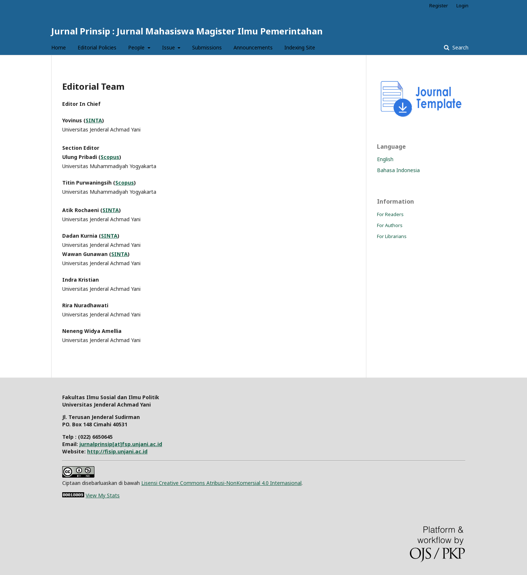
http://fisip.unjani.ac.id (117, 451)
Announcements (253, 47)
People (137, 47)
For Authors (390, 225)
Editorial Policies (97, 47)
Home (58, 47)
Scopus (110, 156)
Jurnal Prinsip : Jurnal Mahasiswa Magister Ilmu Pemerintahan (187, 31)
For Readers (390, 214)
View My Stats (103, 495)
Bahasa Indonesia (398, 170)
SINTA (94, 120)
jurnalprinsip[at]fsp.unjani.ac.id (120, 444)
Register (438, 5)
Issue (169, 47)
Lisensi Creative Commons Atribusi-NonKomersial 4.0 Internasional (221, 482)
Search (459, 47)
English (385, 159)
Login (462, 5)
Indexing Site (299, 47)
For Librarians (392, 236)
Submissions (207, 47)
